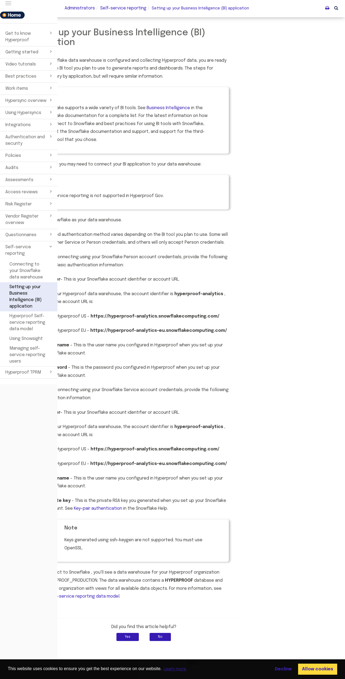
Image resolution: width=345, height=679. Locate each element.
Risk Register (29, 203)
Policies (29, 155)
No (218, 637)
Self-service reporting (29, 249)
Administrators (80, 8)
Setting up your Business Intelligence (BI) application (25, 297)
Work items (29, 88)
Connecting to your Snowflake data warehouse (26, 271)
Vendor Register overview (29, 219)
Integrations (29, 124)
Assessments (29, 179)
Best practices (29, 76)
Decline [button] (283, 669)
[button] (336, 8)
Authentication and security (29, 139)
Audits (29, 167)
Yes (185, 637)
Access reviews (29, 191)
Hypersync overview (29, 100)
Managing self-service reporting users (27, 355)
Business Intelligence (225, 108)
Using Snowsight (26, 338)
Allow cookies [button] (317, 669)
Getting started (29, 51)
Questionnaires (29, 234)
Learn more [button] (175, 669)
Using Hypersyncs (29, 112)
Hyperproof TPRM (29, 372)
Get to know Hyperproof (29, 36)
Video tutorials (29, 64)
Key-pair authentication (155, 508)
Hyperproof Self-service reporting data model (27, 322)
